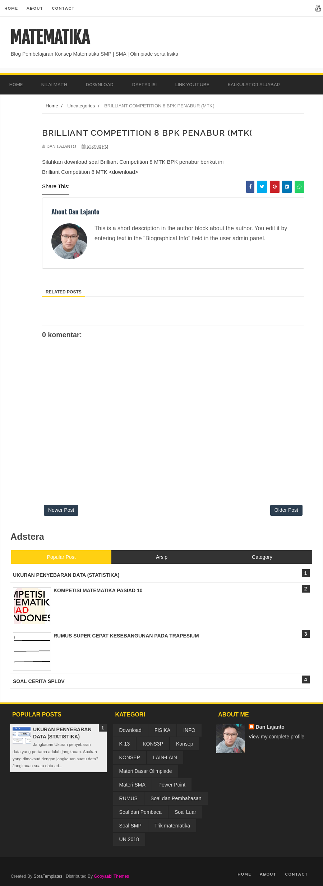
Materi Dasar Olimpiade (145, 771)
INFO (189, 730)
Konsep (184, 744)
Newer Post (61, 510)
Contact (63, 8)
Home (11, 8)
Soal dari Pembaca (140, 812)
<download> (123, 172)
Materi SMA (132, 785)
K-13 (124, 744)
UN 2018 (129, 839)
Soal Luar (185, 812)
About (35, 8)
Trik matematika (172, 826)
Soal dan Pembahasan (176, 798)
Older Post (286, 510)
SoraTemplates (47, 876)
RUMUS (128, 798)
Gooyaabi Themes (111, 876)
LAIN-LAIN (165, 757)
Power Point (171, 785)
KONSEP (129, 757)
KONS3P (153, 744)
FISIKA (162, 730)
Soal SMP (130, 826)
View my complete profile (276, 736)
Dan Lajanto (270, 727)
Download (130, 730)
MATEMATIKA (49, 37)
